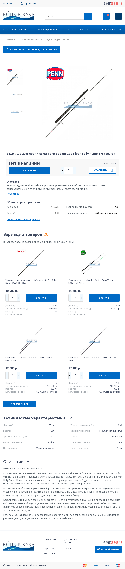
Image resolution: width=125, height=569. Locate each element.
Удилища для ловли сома (59, 39)
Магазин (11, 39)
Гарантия (49, 548)
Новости (69, 548)
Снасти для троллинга (15, 29)
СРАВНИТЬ (100, 170)
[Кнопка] (118, 16)
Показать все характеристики (23, 219)
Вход (9, 3)
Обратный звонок (108, 549)
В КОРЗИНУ (29, 170)
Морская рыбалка (47, 29)
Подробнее (13, 193)
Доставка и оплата (70, 541)
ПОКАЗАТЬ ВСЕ (19, 404)
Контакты (49, 553)
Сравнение (30, 3)
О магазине (50, 539)
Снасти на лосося (78, 29)
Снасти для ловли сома (109, 29)
